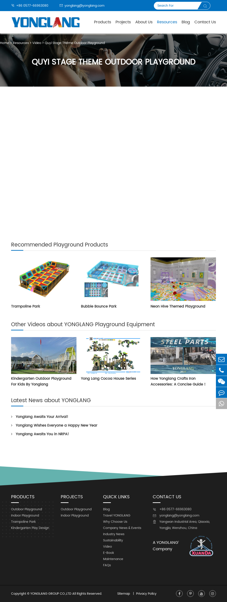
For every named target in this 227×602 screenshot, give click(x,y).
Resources (167, 22)
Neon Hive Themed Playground (178, 306)
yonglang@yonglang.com (81, 5)
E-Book (108, 552)
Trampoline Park (25, 306)
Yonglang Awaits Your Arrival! (39, 416)
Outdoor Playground (26, 509)
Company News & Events (122, 527)
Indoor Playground (25, 515)
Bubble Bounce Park (98, 306)
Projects (123, 22)
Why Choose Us (115, 521)
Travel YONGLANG (116, 515)
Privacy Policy (146, 593)
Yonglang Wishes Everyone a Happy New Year (54, 425)
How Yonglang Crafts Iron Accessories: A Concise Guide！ (179, 381)
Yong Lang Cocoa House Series (108, 378)
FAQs (107, 565)
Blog (186, 22)
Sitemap (124, 593)
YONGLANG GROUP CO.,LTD (50, 593)
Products (102, 22)
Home (4, 43)
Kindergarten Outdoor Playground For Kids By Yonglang (41, 381)
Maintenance (113, 559)
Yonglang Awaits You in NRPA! (40, 434)
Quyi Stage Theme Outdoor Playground (75, 43)
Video (36, 43)
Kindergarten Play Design (30, 527)
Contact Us (205, 22)
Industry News (113, 534)
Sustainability (113, 540)
